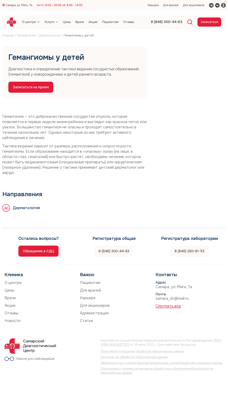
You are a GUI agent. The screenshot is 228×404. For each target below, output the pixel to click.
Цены (9, 290)
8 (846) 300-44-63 (114, 251)
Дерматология (49, 35)
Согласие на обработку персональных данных (134, 357)
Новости (12, 320)
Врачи (10, 298)
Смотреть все (168, 306)
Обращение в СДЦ (38, 251)
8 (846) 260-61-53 (189, 251)
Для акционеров (193, 5)
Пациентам (90, 282)
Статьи (86, 320)
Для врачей (170, 5)
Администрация (94, 313)
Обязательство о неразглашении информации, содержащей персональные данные (161, 363)
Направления (26, 35)
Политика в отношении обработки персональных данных (142, 351)
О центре (13, 282)
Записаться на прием (31, 87)
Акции (10, 305)
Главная (8, 35)
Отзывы (11, 313)
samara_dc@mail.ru (172, 298)
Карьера (153, 5)
